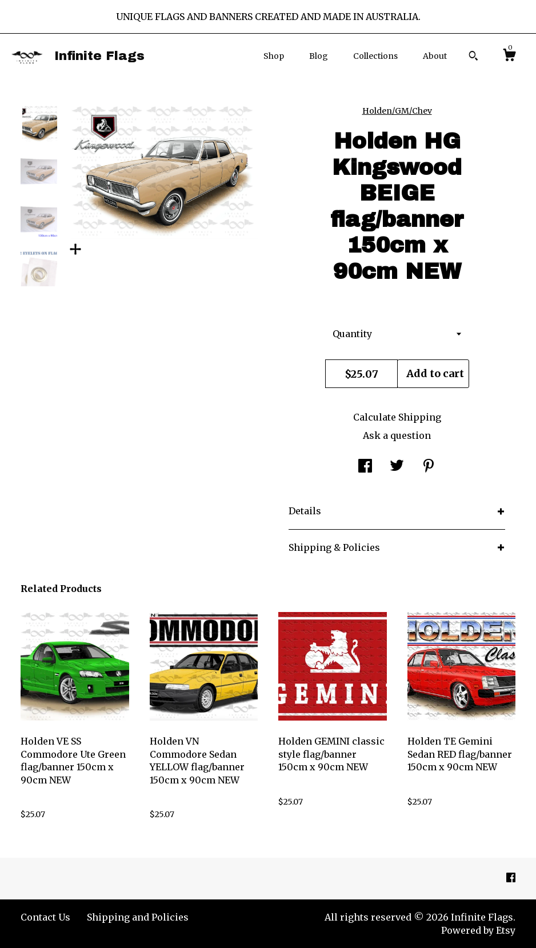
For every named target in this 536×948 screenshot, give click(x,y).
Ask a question (397, 435)
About (435, 56)
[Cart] (509, 56)
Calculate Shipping (397, 417)
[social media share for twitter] (396, 467)
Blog (318, 56)
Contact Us (45, 917)
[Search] (473, 57)
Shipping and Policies (138, 917)
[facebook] (510, 878)
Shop (273, 56)
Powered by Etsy (478, 930)
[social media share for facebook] (365, 467)
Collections (375, 56)
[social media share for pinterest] (428, 467)
